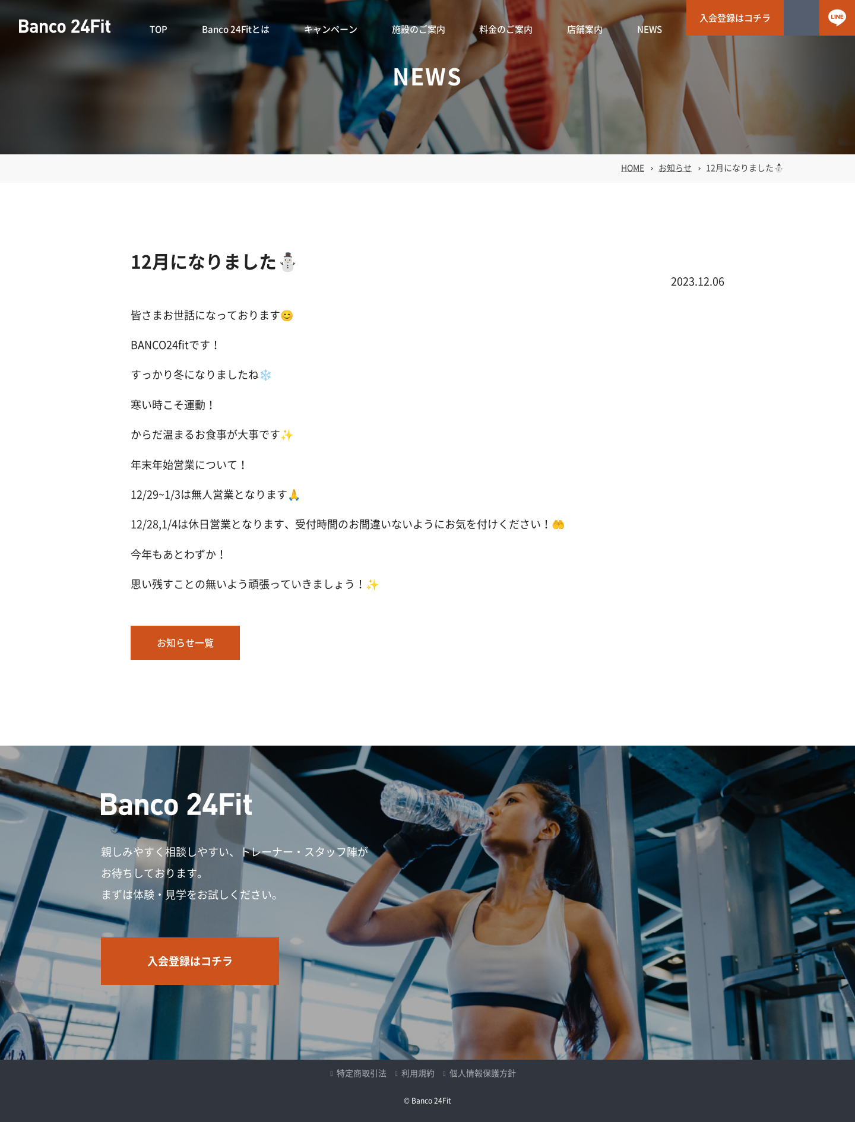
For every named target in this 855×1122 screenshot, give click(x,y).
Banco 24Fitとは (236, 29)
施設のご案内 (418, 29)
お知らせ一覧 (185, 643)
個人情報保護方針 (482, 1073)
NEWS (649, 29)
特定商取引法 (362, 1073)
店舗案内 (585, 29)
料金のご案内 (506, 29)
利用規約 (418, 1073)
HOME (632, 168)
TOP (158, 29)
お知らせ (675, 168)
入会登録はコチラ (735, 18)
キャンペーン (330, 29)
